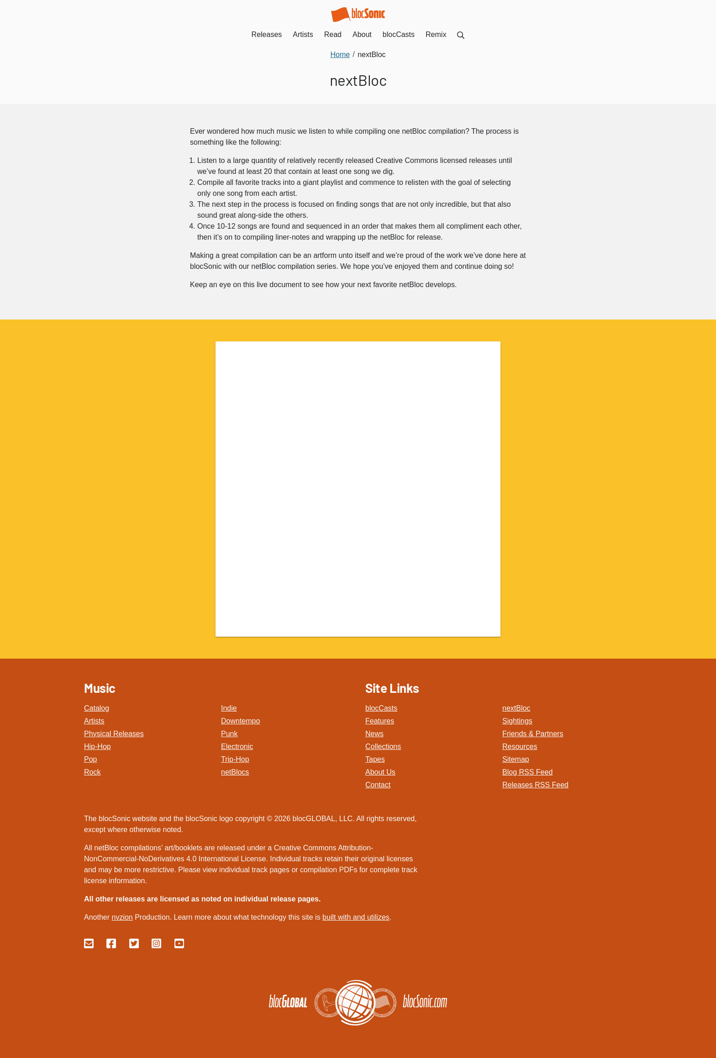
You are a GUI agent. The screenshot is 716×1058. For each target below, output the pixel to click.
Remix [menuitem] (436, 34)
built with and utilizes (356, 917)
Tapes (375, 759)
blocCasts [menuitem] (399, 34)
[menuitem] (460, 34)
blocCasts (381, 708)
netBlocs (235, 772)
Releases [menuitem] (267, 34)
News (374, 734)
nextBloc (516, 708)
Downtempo (240, 721)
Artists (94, 721)
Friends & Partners (532, 734)
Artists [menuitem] (303, 34)
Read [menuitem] (333, 34)
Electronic (237, 746)
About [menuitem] (362, 34)
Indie (229, 708)
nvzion (121, 917)
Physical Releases (114, 734)
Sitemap (515, 759)
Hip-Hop (97, 746)
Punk (229, 734)
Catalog (96, 708)
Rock (92, 772)
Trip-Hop (235, 759)
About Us (380, 772)
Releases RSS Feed (535, 785)
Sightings (517, 721)
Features (379, 721)
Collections (383, 746)
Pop (90, 759)
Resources (519, 746)
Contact (377, 785)
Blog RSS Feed (527, 772)
